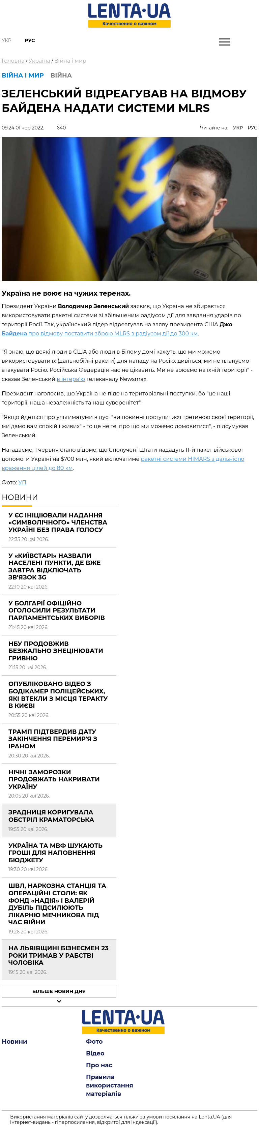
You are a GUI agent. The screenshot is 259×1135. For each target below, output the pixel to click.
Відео (95, 1053)
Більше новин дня (59, 991)
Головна (13, 61)
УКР (238, 128)
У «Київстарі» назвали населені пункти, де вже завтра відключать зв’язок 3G (54, 566)
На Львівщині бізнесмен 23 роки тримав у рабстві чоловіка (58, 955)
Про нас (99, 1065)
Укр (6, 40)
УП (22, 482)
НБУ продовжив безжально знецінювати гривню (55, 651)
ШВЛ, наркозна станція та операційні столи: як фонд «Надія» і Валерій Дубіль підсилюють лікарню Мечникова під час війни (57, 904)
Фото (94, 1041)
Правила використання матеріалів (109, 1085)
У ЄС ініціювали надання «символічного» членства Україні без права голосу (57, 523)
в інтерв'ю (71, 379)
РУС (252, 128)
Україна (39, 61)
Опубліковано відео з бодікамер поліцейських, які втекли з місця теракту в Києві (58, 695)
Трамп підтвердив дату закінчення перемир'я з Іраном (52, 739)
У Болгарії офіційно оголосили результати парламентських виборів (56, 611)
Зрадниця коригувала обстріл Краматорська (51, 816)
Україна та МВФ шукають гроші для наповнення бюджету (55, 853)
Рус (30, 40)
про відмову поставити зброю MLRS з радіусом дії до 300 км (100, 333)
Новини (14, 1041)
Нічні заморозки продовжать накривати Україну (54, 779)
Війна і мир (70, 61)
